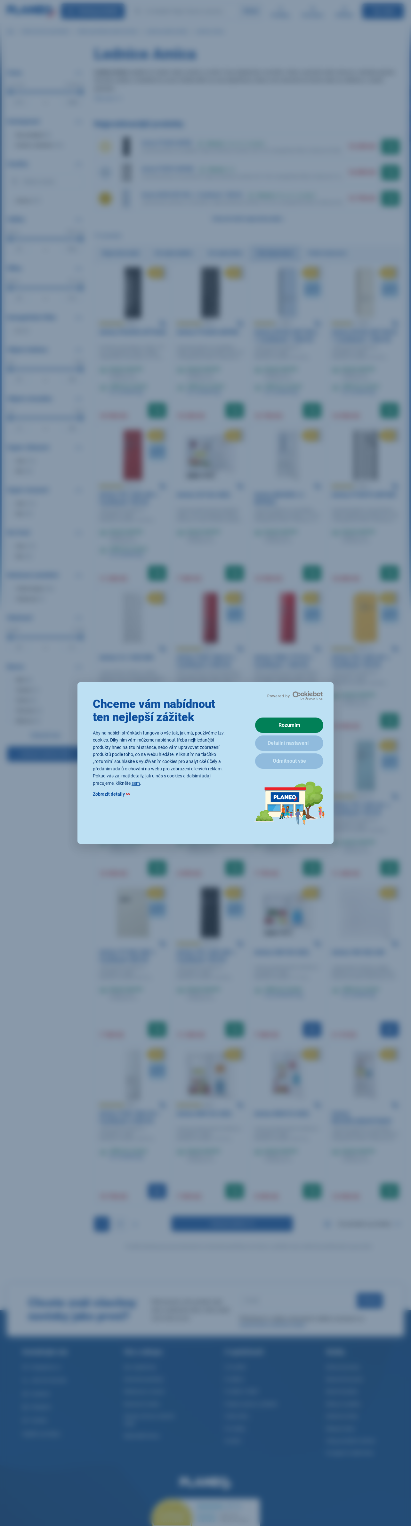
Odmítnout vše (289, 761)
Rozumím (289, 725)
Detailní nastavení (288, 743)
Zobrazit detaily (111, 794)
